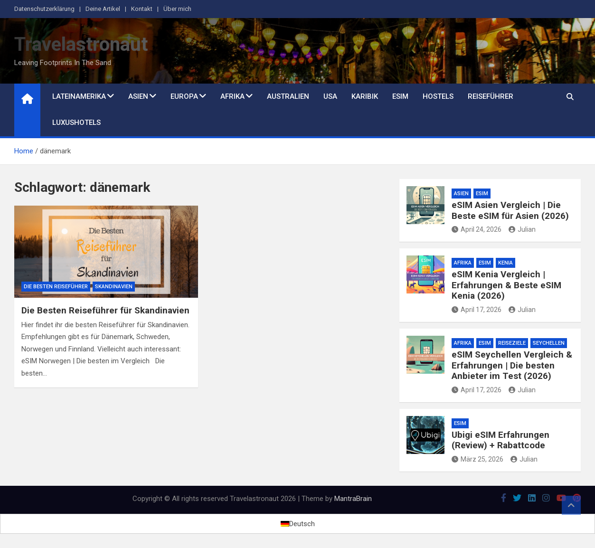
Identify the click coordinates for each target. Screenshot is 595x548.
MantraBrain (353, 498)
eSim (400, 96)
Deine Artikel (102, 8)
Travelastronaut (81, 44)
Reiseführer (490, 96)
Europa (184, 96)
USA (330, 96)
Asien (138, 96)
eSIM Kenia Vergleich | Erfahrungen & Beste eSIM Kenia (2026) (506, 285)
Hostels (438, 96)
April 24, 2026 (476, 229)
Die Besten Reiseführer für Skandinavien (105, 310)
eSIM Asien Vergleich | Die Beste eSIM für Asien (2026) (510, 210)
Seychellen (549, 343)
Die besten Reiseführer (56, 286)
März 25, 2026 (477, 459)
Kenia (505, 263)
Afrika (232, 96)
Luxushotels (76, 122)
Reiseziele (512, 343)
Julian (522, 229)
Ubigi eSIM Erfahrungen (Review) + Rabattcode (500, 440)
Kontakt (141, 8)
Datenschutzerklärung (44, 8)
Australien (288, 96)
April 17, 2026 (476, 309)
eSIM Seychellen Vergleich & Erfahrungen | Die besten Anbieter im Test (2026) (512, 365)
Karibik (364, 96)
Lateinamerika (79, 96)
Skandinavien (113, 286)
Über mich (177, 8)
